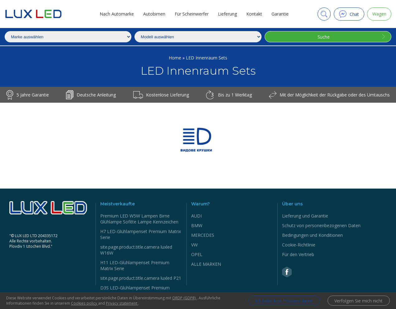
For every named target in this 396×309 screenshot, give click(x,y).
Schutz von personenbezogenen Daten (321, 225)
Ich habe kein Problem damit (284, 301)
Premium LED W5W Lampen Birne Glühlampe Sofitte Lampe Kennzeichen (139, 219)
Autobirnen (154, 14)
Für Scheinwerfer (191, 14)
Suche (324, 37)
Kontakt (254, 14)
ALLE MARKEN (206, 264)
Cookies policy (84, 303)
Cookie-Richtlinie (298, 245)
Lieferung (227, 14)
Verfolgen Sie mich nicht (358, 301)
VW (194, 245)
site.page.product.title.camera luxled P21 (140, 278)
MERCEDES (202, 235)
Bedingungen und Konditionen (312, 235)
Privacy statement (122, 303)
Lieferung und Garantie (305, 216)
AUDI (196, 216)
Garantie (279, 14)
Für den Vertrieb (298, 254)
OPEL (196, 254)
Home (175, 58)
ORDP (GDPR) (184, 298)
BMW (196, 225)
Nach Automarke (116, 14)
